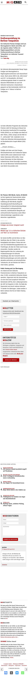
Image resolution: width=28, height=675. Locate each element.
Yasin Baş (6, 58)
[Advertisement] (14, 19)
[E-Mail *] (11, 316)
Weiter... (12, 657)
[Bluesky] (20, 673)
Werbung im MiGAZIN (18, 664)
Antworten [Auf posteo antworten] (4, 564)
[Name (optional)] (11, 325)
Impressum (17, 665)
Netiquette (11, 665)
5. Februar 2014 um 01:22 (8, 549)
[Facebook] (9, 673)
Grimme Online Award (11, 349)
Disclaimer (24, 665)
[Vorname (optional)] (11, 321)
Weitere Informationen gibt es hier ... (10, 637)
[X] (14, 673)
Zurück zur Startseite (11, 301)
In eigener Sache (8, 664)
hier (7, 618)
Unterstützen (4, 665)
